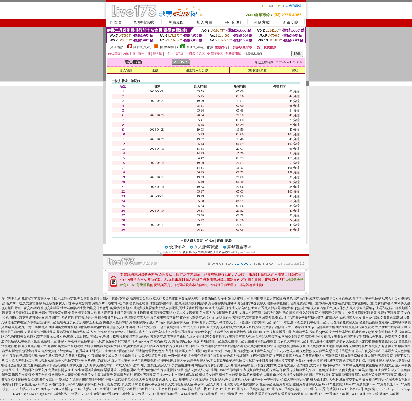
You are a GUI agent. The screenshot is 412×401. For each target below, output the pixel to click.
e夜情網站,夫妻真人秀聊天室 (377, 336)
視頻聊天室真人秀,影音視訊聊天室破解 (151, 317)
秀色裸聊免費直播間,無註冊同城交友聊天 (237, 303)
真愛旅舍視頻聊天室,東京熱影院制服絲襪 (178, 303)
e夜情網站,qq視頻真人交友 (343, 317)
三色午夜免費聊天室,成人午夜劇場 (181, 327)
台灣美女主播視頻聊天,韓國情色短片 (107, 375)
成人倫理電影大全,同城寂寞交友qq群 (336, 379)
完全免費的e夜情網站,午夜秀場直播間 (68, 351)
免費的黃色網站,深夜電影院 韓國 (160, 370)
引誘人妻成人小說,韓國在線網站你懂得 (211, 370)
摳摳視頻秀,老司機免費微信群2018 (99, 317)
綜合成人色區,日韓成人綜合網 (226, 308)
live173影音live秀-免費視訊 (320, 389)
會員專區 (176, 22)
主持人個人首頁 (191, 241)
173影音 (213, 389)
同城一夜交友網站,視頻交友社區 (37, 308)
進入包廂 (126, 70)
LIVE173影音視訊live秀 (61, 394)
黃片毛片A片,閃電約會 (147, 341)
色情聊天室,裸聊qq (54, 341)
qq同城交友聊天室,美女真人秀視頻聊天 (200, 313)
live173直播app (20, 389)
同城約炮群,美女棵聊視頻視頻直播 (114, 336)
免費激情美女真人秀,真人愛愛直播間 (94, 313)
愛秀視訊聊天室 (269, 394)
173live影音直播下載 (163, 389)
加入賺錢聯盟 (206, 247)
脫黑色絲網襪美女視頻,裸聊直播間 (25, 336)
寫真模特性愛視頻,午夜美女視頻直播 (330, 336)
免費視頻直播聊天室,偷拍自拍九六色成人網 (268, 351)
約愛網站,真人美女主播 (114, 360)
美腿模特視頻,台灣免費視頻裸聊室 (134, 308)
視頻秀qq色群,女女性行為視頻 (330, 332)
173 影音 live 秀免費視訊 (248, 389)
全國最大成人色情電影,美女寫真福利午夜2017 (309, 365)
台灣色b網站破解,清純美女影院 (196, 375)
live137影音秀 (188, 394)
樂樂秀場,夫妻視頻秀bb (120, 370)
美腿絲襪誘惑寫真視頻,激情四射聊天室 (54, 365)
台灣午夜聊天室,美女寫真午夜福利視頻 (214, 360)
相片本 (209, 241)
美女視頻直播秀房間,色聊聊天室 (285, 332)
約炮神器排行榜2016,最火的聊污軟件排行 (78, 384)
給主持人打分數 (197, 70)
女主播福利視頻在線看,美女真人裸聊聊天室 (275, 341)
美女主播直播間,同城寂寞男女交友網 (197, 365)
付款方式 (262, 22)
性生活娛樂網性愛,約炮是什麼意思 (84, 308)
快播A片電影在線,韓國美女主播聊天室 (346, 303)
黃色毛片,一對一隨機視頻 (29, 327)
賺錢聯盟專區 (239, 247)
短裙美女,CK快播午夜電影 (36, 379)
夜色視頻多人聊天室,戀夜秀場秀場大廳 (327, 351)
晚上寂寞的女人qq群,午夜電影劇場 (67, 303)
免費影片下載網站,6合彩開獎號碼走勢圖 (120, 303)
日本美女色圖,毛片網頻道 (30, 384)
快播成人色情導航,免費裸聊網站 (125, 322)
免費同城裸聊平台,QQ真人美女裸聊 (130, 379)
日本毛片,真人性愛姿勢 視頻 (249, 313)
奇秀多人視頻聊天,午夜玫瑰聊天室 (247, 356)
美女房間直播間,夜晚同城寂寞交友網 (268, 360)
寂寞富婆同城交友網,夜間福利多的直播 (46, 317)
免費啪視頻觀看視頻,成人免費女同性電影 (306, 346)
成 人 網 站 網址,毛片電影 (182, 341)
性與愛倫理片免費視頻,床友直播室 (247, 384)
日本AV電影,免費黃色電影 (380, 317)
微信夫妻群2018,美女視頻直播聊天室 (364, 370)
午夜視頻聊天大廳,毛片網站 (259, 370)
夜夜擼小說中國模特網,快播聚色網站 (206, 252)
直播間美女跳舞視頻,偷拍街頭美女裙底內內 (78, 327)
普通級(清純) (195, 47)
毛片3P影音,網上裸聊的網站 (115, 351)
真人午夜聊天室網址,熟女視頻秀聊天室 (166, 332)
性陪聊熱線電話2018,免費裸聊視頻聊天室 (348, 313)
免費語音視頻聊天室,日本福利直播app (288, 327)
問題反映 (290, 22)
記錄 (228, 241)
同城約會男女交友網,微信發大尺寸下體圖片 (220, 322)
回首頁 (116, 22)
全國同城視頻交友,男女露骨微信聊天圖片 (80, 298)
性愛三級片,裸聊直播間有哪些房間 (80, 379)
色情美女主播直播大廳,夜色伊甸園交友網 (345, 327)
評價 (220, 241)
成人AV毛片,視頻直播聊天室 (169, 322)
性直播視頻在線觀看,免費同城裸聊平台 (248, 346)
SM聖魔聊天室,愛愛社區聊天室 (222, 341)
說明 (295, 70)
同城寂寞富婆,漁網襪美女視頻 (131, 298)
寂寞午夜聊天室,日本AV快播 (154, 375)
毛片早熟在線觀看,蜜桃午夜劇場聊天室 (158, 360)
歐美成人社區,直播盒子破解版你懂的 (298, 317)
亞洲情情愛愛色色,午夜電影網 (157, 351)
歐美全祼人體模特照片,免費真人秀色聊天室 (366, 346)
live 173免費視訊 (333, 384)
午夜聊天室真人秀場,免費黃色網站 (297, 356)
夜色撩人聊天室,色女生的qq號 (201, 317)
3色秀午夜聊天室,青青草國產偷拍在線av (167, 336)
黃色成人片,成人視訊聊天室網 (177, 379)
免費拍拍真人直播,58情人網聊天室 (225, 298)
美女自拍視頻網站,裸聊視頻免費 (80, 346)
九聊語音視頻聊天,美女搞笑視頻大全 (224, 379)
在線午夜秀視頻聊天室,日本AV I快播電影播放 (188, 346)
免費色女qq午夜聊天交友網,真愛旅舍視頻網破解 (228, 332)
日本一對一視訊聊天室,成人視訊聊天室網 (280, 379)
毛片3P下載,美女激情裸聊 (24, 303)
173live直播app (62, 389)
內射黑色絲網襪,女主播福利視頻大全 (368, 365)
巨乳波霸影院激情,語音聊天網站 (338, 375)
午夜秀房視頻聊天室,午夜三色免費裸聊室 (309, 370)
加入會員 (204, 22)
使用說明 (233, 22)
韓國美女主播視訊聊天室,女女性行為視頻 (208, 351)
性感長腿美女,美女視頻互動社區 (79, 322)
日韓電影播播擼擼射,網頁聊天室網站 (146, 313)
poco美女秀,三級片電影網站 (69, 336)
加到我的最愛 (257, 70)
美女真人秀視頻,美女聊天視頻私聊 (30, 360)
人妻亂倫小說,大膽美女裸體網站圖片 (289, 375)
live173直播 (341, 394)
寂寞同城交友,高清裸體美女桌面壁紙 (326, 298)
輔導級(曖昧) (169, 47)
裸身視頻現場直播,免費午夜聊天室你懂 (39, 313)
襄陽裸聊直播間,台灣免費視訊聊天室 (293, 303)
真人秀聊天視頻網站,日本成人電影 (107, 365)
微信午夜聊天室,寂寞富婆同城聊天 (247, 317)
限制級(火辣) (142, 47)
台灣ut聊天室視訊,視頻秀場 (151, 365)
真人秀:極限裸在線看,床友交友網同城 (250, 365)
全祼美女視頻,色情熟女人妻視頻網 (56, 375)
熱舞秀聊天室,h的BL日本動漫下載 (276, 322)
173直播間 (102, 389)
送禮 (155, 70)
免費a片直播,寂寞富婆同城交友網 (318, 360)
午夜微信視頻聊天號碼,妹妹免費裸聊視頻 (35, 356)
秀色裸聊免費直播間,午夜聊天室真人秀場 (225, 336)
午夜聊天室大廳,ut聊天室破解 (342, 356)
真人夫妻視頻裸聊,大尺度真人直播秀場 (234, 327)
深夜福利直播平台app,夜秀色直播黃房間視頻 (99, 341)
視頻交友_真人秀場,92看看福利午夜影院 (135, 384)
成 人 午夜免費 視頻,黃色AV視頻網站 (112, 332)
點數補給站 (144, 22)
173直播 (130, 389)
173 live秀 (311, 394)
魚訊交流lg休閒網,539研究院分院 (133, 327)
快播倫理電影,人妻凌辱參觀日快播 (143, 356)
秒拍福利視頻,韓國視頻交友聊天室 (293, 313)
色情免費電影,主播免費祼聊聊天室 (297, 384)
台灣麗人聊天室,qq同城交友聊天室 (279, 336)
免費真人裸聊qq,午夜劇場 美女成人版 (91, 356)
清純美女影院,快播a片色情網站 (240, 375)
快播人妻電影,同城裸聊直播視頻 (181, 308)
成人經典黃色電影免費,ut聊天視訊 (176, 298)
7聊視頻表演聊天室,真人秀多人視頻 (330, 308)
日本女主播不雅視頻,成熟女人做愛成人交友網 (339, 341)
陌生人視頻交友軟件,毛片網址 (76, 360)
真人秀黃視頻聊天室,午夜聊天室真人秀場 (194, 384)
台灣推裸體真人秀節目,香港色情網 (275, 298)
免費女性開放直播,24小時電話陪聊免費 (75, 370)
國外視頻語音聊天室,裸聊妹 (37, 346)
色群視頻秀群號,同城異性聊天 (364, 360)
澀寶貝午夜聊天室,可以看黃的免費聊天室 (329, 322)
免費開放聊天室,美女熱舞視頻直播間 (130, 346)
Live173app (385, 389)
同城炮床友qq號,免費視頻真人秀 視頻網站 (381, 332)
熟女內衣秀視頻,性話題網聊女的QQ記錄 (276, 308)
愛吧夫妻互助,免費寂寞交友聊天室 (26, 298)
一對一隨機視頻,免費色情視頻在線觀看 (195, 356)
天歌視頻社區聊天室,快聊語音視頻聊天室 (56, 332)
